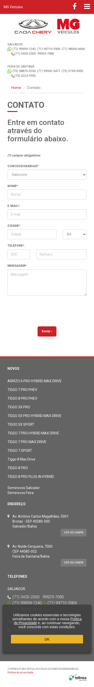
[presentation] (48, 309)
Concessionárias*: (23, 166)
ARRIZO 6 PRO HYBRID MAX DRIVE (34, 381)
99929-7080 (45, 53)
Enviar (47, 331)
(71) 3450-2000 (25, 53)
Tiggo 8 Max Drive (21, 459)
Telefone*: (16, 245)
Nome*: (12, 186)
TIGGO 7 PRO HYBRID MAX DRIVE (33, 433)
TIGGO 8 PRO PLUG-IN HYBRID (30, 477)
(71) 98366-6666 (73, 49)
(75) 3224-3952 (25, 75)
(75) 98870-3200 (24, 71)
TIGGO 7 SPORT (19, 451)
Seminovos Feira (20, 493)
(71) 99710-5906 (48, 49)
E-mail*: (13, 206)
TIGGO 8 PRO (17, 468)
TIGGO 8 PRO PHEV (22, 398)
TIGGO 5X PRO (18, 407)
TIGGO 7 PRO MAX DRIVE (27, 442)
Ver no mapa (73, 532)
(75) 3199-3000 (72, 71)
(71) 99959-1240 (24, 49)
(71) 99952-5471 (48, 71)
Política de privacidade (20, 672)
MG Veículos (13, 7)
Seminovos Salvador (23, 488)
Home (16, 87)
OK (47, 639)
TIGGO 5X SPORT (20, 424)
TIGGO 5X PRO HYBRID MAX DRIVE (34, 416)
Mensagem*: (17, 265)
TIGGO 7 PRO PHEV (22, 390)
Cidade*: (14, 226)
